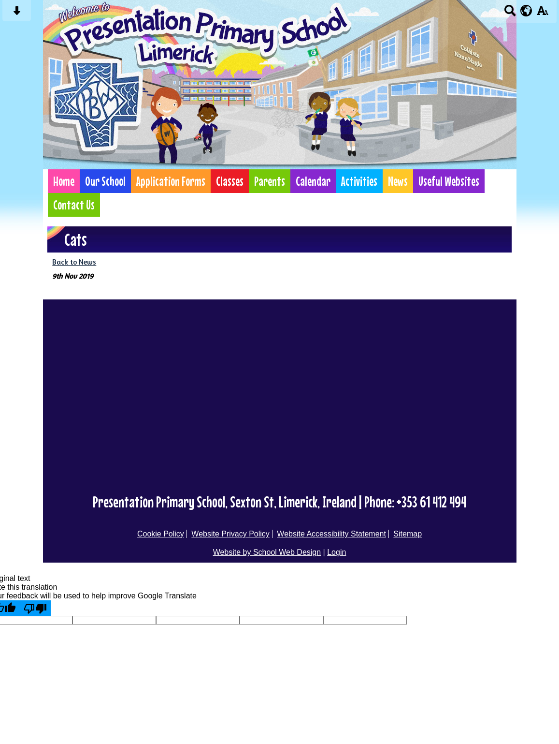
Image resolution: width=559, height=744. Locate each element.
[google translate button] (526, 10)
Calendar (313, 181)
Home (63, 181)
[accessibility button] (542, 14)
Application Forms (170, 181)
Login (336, 552)
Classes (230, 181)
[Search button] (510, 14)
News (398, 181)
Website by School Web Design (267, 552)
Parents (269, 181)
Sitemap (407, 534)
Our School (105, 181)
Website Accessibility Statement (331, 534)
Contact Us (74, 204)
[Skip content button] (17, 14)
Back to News (74, 262)
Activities (359, 181)
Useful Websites (448, 181)
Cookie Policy (160, 534)
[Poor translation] (35, 608)
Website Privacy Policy (230, 534)
